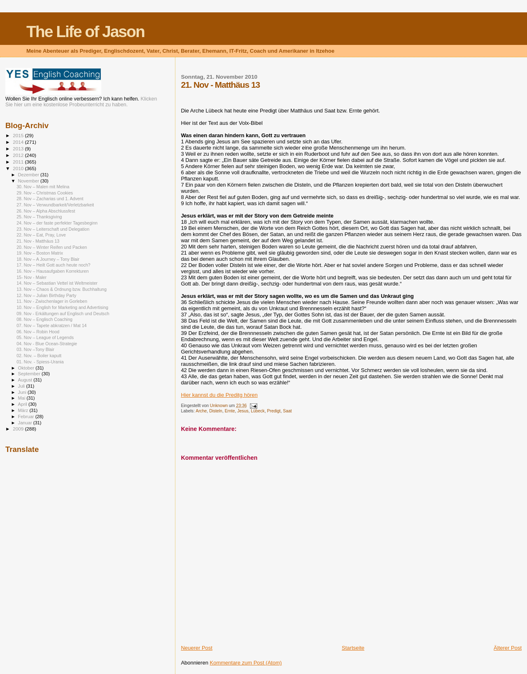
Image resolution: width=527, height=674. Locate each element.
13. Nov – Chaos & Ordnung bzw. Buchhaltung (61, 289)
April (23, 404)
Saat (287, 411)
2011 (19, 161)
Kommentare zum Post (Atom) (246, 663)
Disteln (215, 411)
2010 (19, 168)
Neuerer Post (196, 648)
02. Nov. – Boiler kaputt (38, 355)
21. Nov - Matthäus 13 (37, 241)
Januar (25, 422)
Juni (23, 392)
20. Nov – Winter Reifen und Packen (51, 247)
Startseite (353, 648)
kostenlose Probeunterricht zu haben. (86, 105)
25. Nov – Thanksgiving (39, 216)
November (29, 180)
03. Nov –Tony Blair (35, 349)
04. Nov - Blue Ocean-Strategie (46, 343)
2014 (19, 142)
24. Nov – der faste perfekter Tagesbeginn (57, 222)
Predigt (274, 411)
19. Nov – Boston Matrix (39, 252)
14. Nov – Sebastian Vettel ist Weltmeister (57, 283)
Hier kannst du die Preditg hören (219, 395)
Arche (201, 411)
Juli (22, 386)
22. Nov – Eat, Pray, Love (41, 234)
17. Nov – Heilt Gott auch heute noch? (53, 264)
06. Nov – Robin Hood (37, 331)
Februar (26, 416)
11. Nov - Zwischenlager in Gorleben (51, 301)
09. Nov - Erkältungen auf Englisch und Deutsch (62, 313)
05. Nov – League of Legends (45, 337)
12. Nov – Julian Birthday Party (46, 295)
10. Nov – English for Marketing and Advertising (62, 307)
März (24, 410)
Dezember (29, 174)
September (30, 373)
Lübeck (258, 411)
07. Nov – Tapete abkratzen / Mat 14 (51, 325)
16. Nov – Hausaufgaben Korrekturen (52, 271)
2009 (19, 428)
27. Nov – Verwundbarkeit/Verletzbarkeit (55, 204)
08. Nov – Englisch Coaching (44, 319)
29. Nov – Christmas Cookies (44, 192)
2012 (19, 155)
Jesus (242, 411)
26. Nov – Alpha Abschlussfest (45, 210)
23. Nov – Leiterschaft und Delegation (52, 229)
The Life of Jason (85, 31)
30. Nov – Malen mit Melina (42, 186)
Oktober (27, 367)
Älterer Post (508, 648)
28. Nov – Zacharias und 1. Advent (49, 198)
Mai (22, 398)
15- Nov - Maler (31, 277)
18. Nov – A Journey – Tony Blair (47, 259)
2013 (19, 148)
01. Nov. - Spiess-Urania (39, 361)
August (26, 379)
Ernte (230, 411)
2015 (19, 135)
